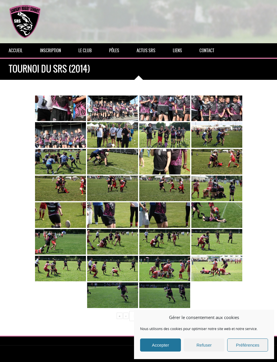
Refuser (204, 345)
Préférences (247, 345)
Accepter (160, 345)
